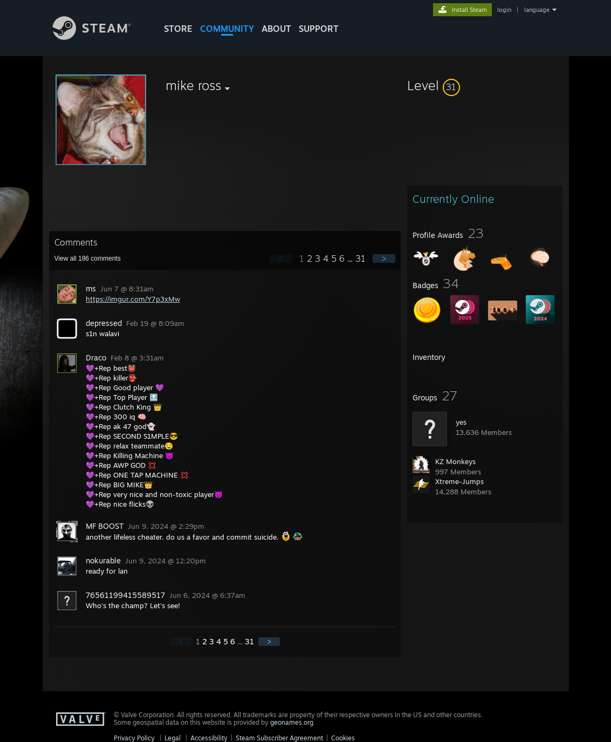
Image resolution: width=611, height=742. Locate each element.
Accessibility (209, 738)
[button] (484, 85)
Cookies (343, 738)
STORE (178, 28)
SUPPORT (319, 28)
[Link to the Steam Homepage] (99, 37)
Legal (172, 738)
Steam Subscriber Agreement (279, 738)
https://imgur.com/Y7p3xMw (133, 299)
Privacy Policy (134, 738)
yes (461, 422)
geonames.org (291, 722)
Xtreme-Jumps (459, 481)
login (504, 9)
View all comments (87, 258)
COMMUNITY (227, 28)
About (276, 28)
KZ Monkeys (455, 461)
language (537, 9)
